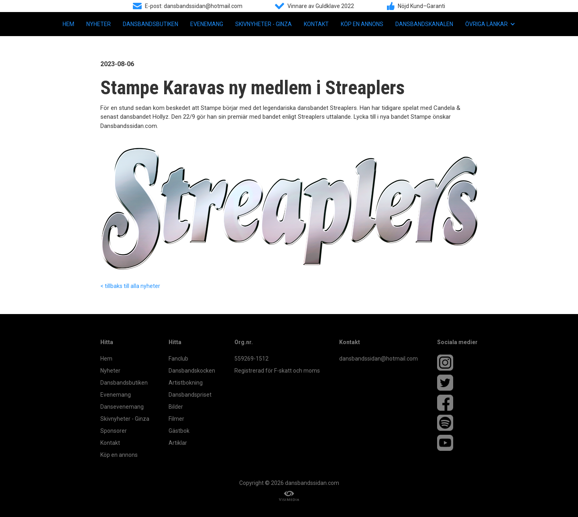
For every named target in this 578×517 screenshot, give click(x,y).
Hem (68, 24)
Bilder (176, 406)
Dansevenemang (122, 406)
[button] (490, 24)
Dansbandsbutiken (150, 24)
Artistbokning (186, 382)
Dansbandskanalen (424, 24)
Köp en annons (362, 24)
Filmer (176, 419)
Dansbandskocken (192, 370)
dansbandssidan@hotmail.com (378, 358)
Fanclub (178, 358)
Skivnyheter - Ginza (263, 24)
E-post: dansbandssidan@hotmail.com (193, 6)
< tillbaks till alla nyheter (130, 286)
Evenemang (206, 24)
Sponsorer (113, 431)
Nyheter (98, 24)
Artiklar (178, 443)
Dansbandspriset (190, 394)
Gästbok (179, 431)
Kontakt (316, 24)
